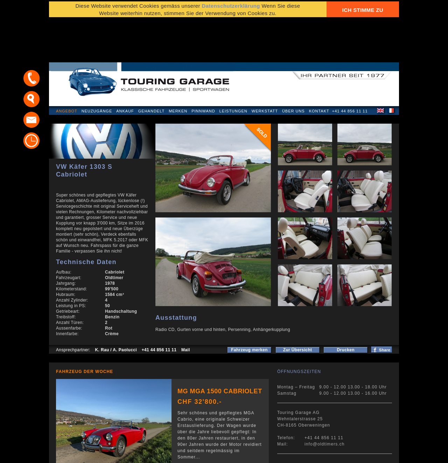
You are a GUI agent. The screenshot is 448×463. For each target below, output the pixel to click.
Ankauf (125, 71)
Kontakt (319, 71)
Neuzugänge (97, 71)
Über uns (293, 71)
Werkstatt (265, 71)
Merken (178, 71)
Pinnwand (203, 71)
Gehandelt (151, 71)
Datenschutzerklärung (83, 454)
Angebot (66, 71)
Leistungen (233, 71)
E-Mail (333, 454)
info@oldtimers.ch (324, 404)
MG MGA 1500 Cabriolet (219, 351)
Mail (185, 310)
